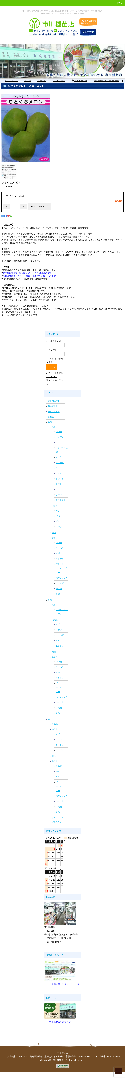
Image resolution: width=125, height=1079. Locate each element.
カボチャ (60, 463)
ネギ (58, 553)
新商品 (27, 81)
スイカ (59, 473)
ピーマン (60, 495)
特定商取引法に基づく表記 (106, 81)
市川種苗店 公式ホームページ (64, 984)
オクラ (59, 457)
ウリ (58, 442)
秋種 (50, 600)
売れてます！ (54, 411)
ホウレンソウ (62, 578)
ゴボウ (59, 516)
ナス (58, 489)
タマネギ (60, 635)
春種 (50, 422)
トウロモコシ (62, 479)
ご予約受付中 (54, 401)
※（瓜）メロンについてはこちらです (19, 315)
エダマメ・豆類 (62, 450)
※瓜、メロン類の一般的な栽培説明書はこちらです (25, 306)
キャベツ (60, 548)
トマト (59, 484)
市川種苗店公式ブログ (59, 1022)
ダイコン (60, 521)
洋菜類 (59, 588)
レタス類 (60, 583)
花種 (54, 532)
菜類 (58, 594)
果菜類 (55, 427)
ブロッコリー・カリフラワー (62, 568)
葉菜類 (55, 538)
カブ (58, 511)
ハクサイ (60, 559)
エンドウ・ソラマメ (62, 612)
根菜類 (55, 506)
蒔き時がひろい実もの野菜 (58, 820)
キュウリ (60, 468)
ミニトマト (61, 500)
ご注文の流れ (59, 81)
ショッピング (11, 81)
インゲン (60, 437)
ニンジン (60, 527)
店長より (41, 81)
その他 (59, 432)
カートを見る (79, 81)
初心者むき (53, 406)
